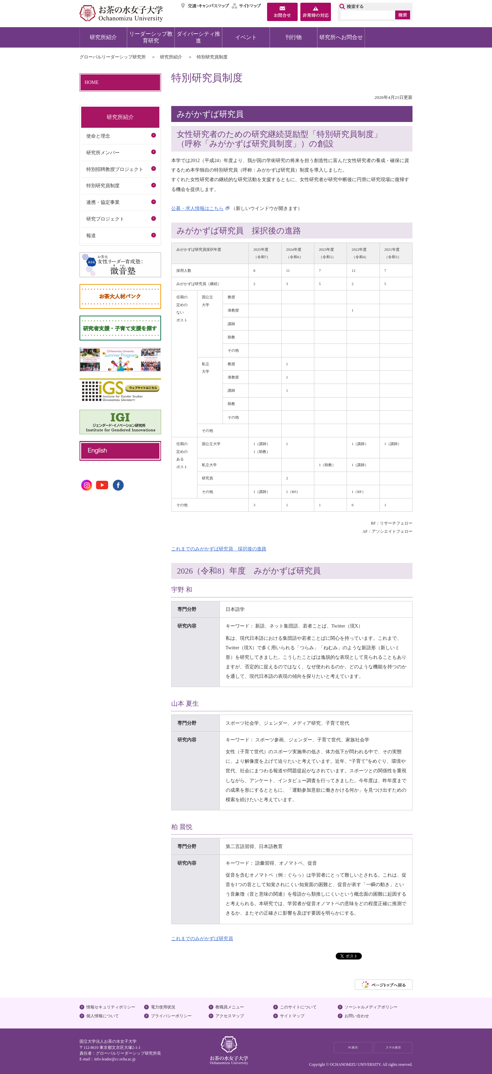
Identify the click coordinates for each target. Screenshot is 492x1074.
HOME (92, 82)
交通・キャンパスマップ (205, 6)
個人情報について (102, 1016)
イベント (246, 37)
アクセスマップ (229, 1016)
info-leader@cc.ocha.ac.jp (114, 1059)
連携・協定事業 (103, 202)
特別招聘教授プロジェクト (114, 169)
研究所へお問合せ (341, 37)
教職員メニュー (229, 1007)
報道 (91, 235)
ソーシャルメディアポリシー (371, 1007)
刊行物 (293, 37)
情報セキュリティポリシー (110, 1007)
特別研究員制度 (103, 185)
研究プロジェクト (105, 219)
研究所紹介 (103, 37)
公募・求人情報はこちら (197, 208)
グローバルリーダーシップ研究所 (113, 56)
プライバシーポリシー (171, 1016)
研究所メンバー (103, 152)
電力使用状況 (163, 1007)
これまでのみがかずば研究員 (202, 938)
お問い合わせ (357, 1016)
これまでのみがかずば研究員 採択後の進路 (218, 548)
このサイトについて (298, 1007)
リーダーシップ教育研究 (151, 37)
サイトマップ (246, 6)
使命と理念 (98, 136)
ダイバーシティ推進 (198, 37)
